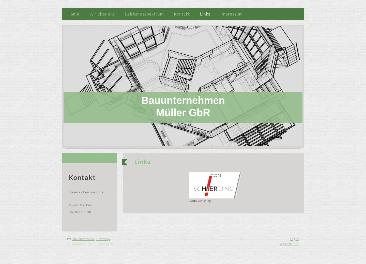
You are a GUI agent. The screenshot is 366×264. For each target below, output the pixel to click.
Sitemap (103, 239)
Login (294, 239)
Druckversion (81, 239)
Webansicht (289, 244)
